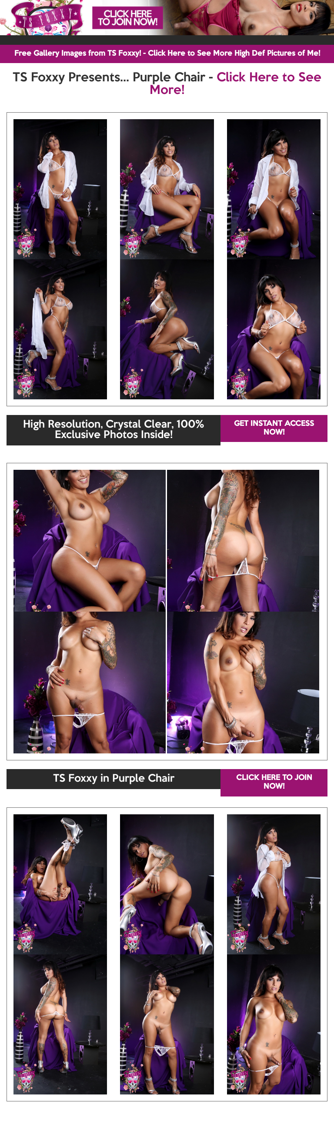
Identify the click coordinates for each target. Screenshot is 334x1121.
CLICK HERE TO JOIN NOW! (274, 782)
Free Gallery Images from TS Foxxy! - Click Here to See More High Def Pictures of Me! (167, 53)
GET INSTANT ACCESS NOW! (274, 428)
